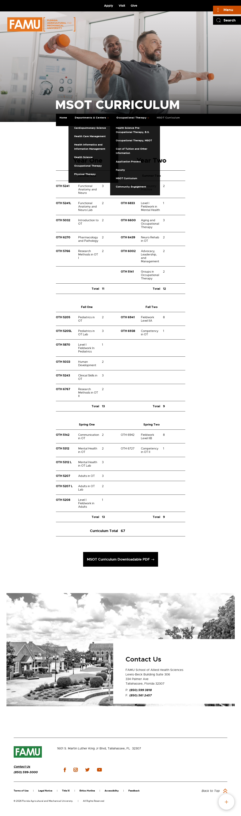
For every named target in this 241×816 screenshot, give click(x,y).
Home (63, 117)
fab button (226, 802)
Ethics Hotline (87, 790)
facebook (65, 770)
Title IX (66, 790)
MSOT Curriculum (168, 117)
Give (134, 6)
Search (230, 20)
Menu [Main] (228, 9)
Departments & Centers (90, 117)
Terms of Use (21, 790)
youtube (99, 769)
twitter (87, 769)
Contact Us (22, 766)
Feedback (134, 790)
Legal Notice (45, 790)
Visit (122, 6)
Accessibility (112, 790)
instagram (75, 770)
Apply (108, 6)
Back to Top (211, 791)
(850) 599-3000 (26, 772)
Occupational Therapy (131, 117)
